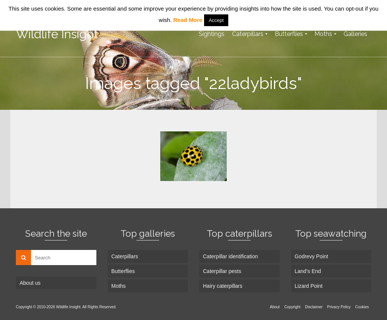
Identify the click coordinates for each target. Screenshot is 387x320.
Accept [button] (216, 20)
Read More (187, 20)
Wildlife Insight (57, 34)
